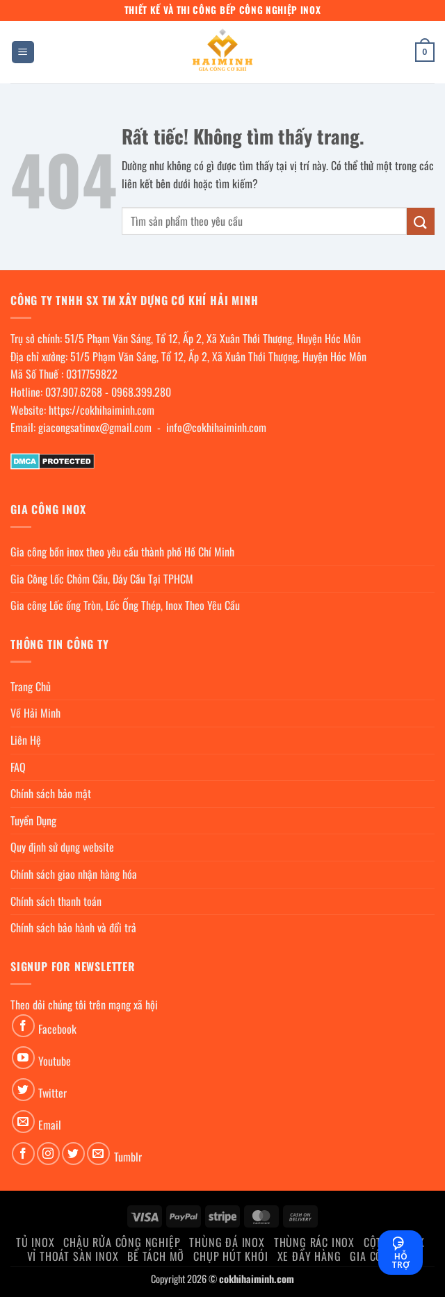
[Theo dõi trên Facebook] (23, 1025)
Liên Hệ (25, 740)
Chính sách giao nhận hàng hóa (73, 874)
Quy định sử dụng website (62, 846)
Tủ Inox (35, 1242)
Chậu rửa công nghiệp (121, 1242)
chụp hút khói (230, 1256)
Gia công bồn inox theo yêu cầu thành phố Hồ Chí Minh (122, 551)
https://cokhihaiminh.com (101, 410)
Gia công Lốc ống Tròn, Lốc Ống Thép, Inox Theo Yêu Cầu (125, 605)
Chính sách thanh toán (56, 901)
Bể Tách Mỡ (155, 1256)
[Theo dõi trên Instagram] (48, 1153)
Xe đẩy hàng (309, 1256)
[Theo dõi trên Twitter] (23, 1089)
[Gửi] (421, 221)
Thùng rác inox (314, 1242)
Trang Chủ (30, 686)
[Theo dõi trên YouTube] (23, 1057)
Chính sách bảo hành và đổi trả (73, 927)
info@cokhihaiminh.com (216, 427)
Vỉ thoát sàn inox (73, 1256)
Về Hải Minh (35, 712)
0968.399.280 (141, 391)
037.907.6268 (73, 391)
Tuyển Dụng (33, 820)
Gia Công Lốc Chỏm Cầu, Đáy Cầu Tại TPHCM (101, 578)
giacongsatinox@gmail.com (95, 427)
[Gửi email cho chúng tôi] (23, 1121)
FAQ (18, 767)
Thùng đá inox (226, 1242)
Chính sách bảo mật (50, 793)
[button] (23, 52)
